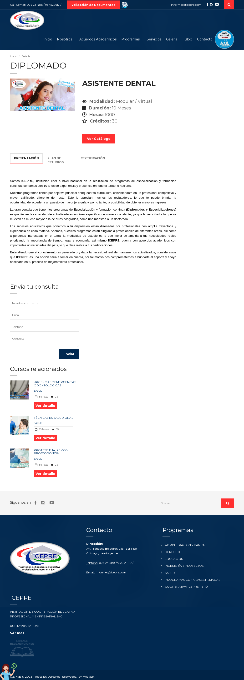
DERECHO (172, 552)
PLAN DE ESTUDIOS (55, 160)
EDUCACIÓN (174, 559)
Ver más (17, 633)
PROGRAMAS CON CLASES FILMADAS (192, 579)
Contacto (205, 39)
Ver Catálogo (99, 139)
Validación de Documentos (93, 5)
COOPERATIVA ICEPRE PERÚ (186, 586)
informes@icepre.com (186, 4)
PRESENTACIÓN (26, 158)
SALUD (38, 390)
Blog (188, 39)
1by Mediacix (85, 674)
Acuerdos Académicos (98, 39)
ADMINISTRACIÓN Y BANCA (185, 545)
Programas (130, 39)
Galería (171, 39)
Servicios (154, 39)
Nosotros (64, 39)
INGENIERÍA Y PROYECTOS (184, 565)
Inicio (47, 39)
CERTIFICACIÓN (93, 158)
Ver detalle (45, 406)
